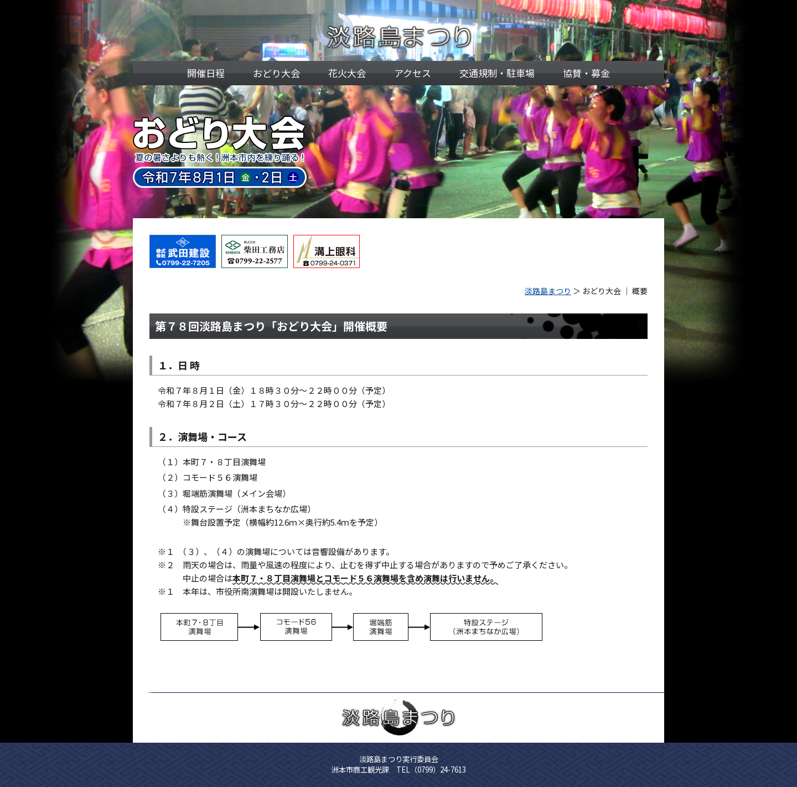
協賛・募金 (586, 73)
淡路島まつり (548, 290)
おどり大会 (276, 73)
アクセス (412, 73)
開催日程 (206, 73)
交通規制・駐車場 (497, 73)
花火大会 (347, 73)
